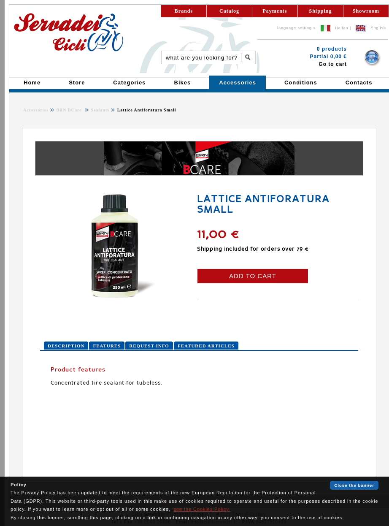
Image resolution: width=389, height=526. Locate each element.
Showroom (366, 11)
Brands (184, 11)
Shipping (320, 11)
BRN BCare (69, 110)
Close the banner (354, 485)
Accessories (36, 110)
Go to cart (333, 64)
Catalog (229, 11)
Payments (275, 11)
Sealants (99, 110)
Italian (341, 28)
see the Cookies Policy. (202, 509)
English (378, 28)
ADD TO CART (252, 275)
